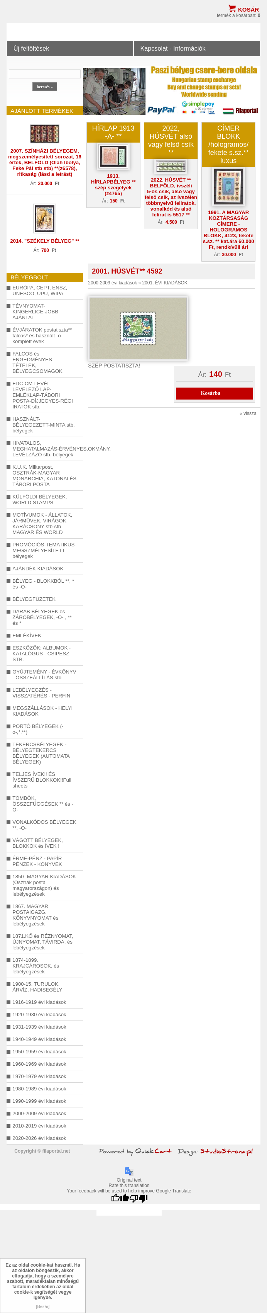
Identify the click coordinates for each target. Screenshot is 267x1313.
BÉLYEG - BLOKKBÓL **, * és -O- (43, 584)
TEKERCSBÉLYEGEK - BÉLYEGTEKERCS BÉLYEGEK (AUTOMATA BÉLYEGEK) (40, 753)
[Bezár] (43, 1306)
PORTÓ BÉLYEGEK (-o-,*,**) (37, 729)
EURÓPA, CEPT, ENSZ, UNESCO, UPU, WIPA (39, 290)
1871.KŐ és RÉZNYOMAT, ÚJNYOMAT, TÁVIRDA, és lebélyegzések (42, 942)
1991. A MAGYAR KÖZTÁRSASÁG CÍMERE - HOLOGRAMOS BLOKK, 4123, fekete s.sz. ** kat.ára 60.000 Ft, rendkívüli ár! (228, 229)
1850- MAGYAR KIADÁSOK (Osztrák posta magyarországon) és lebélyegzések (44, 885)
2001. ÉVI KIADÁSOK (164, 283)
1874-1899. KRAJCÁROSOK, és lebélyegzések (35, 966)
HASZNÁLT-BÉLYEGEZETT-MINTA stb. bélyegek (43, 425)
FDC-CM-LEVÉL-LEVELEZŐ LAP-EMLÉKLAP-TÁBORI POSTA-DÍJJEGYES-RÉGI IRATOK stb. (42, 395)
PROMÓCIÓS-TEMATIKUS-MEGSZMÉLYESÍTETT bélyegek (44, 550)
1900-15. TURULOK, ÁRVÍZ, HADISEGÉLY (37, 987)
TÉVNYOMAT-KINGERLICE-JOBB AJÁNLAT (35, 311)
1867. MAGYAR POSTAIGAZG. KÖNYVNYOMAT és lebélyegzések (35, 915)
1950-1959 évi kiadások (39, 1051)
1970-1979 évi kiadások (39, 1076)
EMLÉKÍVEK (26, 635)
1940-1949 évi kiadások (39, 1039)
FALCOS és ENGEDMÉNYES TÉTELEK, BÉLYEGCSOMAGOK (37, 362)
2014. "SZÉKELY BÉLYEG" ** (44, 241)
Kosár (248, 9)
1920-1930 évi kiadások (39, 1014)
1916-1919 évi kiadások (39, 1002)
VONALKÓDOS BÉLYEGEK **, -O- (44, 825)
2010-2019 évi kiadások (39, 1126)
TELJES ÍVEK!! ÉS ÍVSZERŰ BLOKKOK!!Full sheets (41, 780)
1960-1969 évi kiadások (39, 1064)
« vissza (248, 413)
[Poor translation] (138, 1199)
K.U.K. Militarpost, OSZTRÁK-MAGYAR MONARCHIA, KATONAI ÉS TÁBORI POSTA (44, 475)
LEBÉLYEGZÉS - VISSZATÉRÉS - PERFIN (41, 693)
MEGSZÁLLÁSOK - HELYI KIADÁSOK (42, 711)
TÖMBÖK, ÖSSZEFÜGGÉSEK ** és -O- (42, 804)
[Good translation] (120, 1199)
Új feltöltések (31, 48)
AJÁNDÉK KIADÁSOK (37, 568)
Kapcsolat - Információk (172, 48)
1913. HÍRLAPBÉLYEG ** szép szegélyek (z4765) (113, 184)
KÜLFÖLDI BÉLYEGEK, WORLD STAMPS (39, 499)
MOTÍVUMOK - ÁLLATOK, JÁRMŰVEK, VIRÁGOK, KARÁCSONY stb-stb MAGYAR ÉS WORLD (42, 523)
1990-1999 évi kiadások (39, 1101)
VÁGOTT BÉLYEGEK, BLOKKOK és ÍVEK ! (37, 843)
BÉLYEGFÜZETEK (34, 599)
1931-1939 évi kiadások (39, 1027)
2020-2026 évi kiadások (39, 1138)
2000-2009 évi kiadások (39, 1113)
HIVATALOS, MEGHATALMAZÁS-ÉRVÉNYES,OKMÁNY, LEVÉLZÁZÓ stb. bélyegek (44, 449)
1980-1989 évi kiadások (39, 1089)
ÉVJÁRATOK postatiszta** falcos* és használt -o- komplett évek (42, 335)
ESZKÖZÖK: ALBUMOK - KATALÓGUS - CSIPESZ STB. (41, 653)
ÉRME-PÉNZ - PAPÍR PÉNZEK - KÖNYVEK (37, 861)
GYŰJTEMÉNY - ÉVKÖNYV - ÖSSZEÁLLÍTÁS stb (44, 674)
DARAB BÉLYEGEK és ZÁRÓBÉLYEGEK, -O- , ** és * (42, 617)
